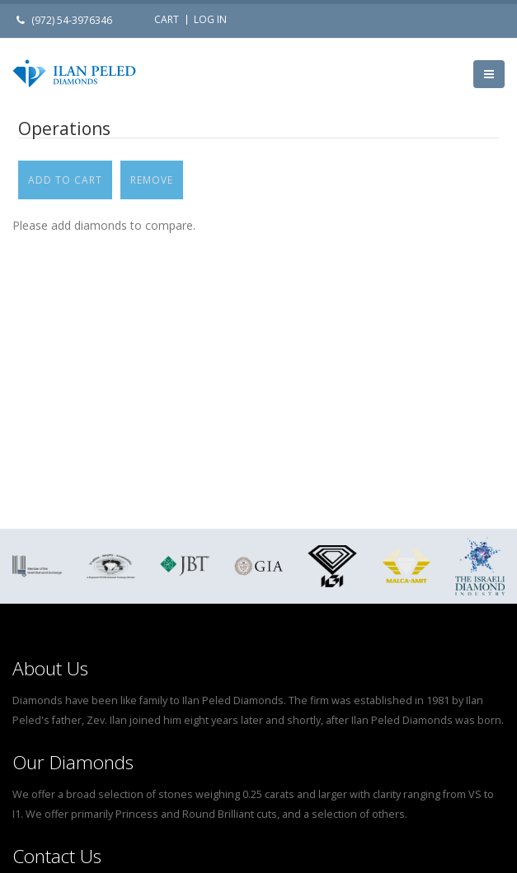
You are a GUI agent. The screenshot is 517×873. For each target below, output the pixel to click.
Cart (166, 19)
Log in (210, 19)
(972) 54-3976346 (71, 20)
